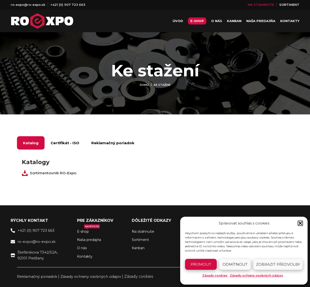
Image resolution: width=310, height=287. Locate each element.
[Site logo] (42, 21)
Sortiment (140, 240)
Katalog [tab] (31, 143)
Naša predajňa (89, 240)
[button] (300, 223)
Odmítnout (235, 264)
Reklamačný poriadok (37, 276)
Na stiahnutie (143, 231)
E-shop (88, 230)
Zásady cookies (214, 275)
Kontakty (85, 256)
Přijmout (201, 264)
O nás (82, 248)
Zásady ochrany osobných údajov (256, 275)
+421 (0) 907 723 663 (67, 5)
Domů (144, 85)
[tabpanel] (155, 168)
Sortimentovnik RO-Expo (53, 173)
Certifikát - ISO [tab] (65, 143)
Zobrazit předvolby (278, 264)
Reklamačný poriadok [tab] (112, 143)
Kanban (138, 248)
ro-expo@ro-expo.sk (28, 5)
